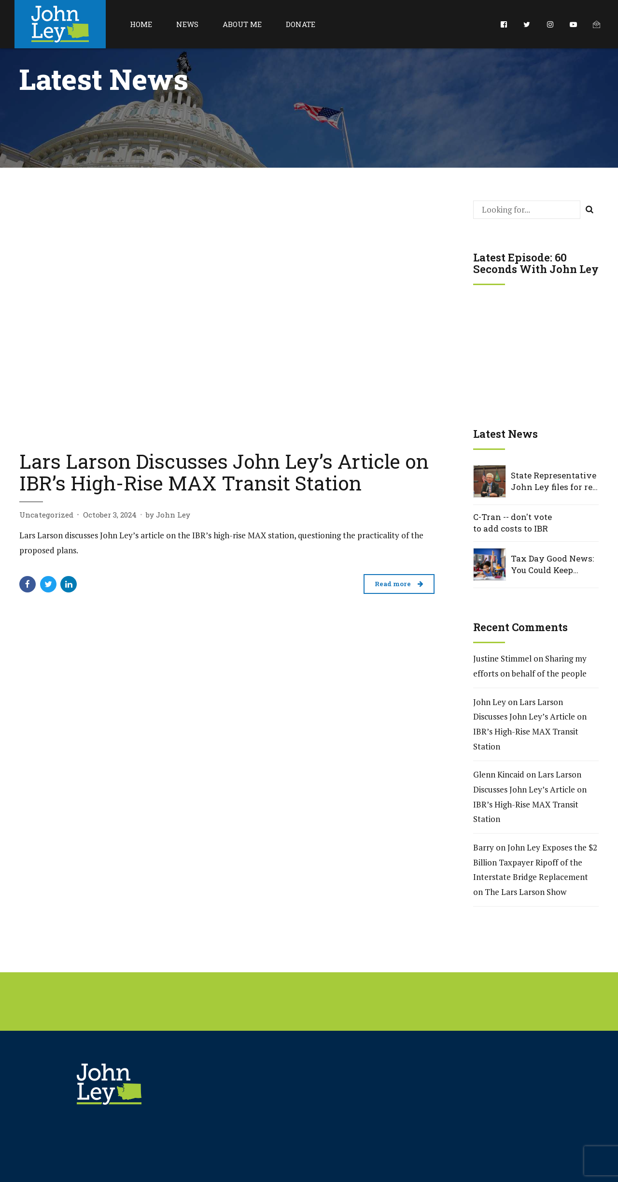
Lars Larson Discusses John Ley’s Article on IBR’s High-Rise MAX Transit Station (224, 472)
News (187, 24)
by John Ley (168, 514)
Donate (300, 24)
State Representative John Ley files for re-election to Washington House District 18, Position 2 (553, 481)
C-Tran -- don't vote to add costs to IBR (512, 522)
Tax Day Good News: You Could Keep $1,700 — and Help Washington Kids (552, 564)
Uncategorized (46, 514)
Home (141, 24)
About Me (242, 24)
